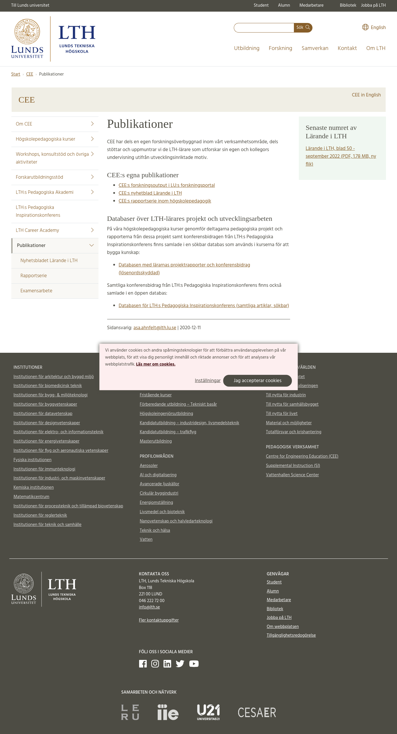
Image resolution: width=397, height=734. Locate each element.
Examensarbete (37, 291)
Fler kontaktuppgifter (159, 620)
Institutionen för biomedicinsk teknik (48, 385)
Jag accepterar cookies (258, 381)
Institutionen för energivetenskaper (47, 441)
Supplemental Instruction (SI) (293, 465)
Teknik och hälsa (155, 530)
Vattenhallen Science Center (292, 475)
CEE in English (366, 95)
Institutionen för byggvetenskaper (45, 404)
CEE (29, 74)
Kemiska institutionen (34, 487)
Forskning (280, 48)
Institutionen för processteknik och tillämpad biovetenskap (68, 506)
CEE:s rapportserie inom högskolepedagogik (165, 201)
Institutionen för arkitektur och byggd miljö (54, 376)
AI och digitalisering (158, 475)
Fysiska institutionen (33, 459)
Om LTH (375, 48)
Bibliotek (348, 5)
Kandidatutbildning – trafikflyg (168, 432)
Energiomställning (156, 502)
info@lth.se (149, 607)
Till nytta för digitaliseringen (292, 385)
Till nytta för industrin (286, 395)
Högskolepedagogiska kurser (55, 139)
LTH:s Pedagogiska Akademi (55, 192)
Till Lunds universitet (30, 5)
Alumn (284, 5)
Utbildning (247, 48)
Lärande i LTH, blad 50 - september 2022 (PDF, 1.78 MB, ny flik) (341, 156)
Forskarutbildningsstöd (55, 177)
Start (15, 74)
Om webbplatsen (283, 626)
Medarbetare (311, 5)
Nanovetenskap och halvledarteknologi (176, 521)
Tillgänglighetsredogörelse (291, 635)
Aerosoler (149, 465)
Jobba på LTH (373, 5)
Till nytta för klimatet (285, 376)
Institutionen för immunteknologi (45, 469)
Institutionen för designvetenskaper (47, 423)
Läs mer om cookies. (155, 364)
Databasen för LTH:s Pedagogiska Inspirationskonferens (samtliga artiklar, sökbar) (204, 306)
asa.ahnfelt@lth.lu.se (154, 328)
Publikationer (55, 246)
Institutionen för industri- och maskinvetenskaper (59, 478)
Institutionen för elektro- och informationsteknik (59, 432)
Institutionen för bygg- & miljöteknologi (51, 395)
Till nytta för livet (282, 413)
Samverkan (314, 48)
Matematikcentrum (31, 496)
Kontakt (347, 48)
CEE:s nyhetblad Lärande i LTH (150, 193)
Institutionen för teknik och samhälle (48, 524)
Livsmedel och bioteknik (162, 512)
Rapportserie (34, 276)
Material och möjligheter (289, 423)
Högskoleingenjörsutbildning (166, 413)
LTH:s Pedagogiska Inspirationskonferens (38, 211)
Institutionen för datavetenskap (43, 413)
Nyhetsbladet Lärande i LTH (49, 261)
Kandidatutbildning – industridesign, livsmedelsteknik (189, 423)
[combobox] (264, 28)
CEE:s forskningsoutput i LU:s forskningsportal (167, 185)
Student (261, 5)
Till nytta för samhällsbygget (292, 404)
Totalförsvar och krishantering (293, 432)
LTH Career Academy (55, 230)
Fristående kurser (156, 395)
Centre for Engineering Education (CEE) (302, 456)
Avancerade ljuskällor (159, 484)
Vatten (146, 539)
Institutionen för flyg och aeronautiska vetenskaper (61, 450)
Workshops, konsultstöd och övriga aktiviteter (55, 158)
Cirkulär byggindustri (159, 493)
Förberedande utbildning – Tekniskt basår (178, 404)
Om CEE (55, 124)
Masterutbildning (156, 441)
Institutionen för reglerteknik (40, 515)
